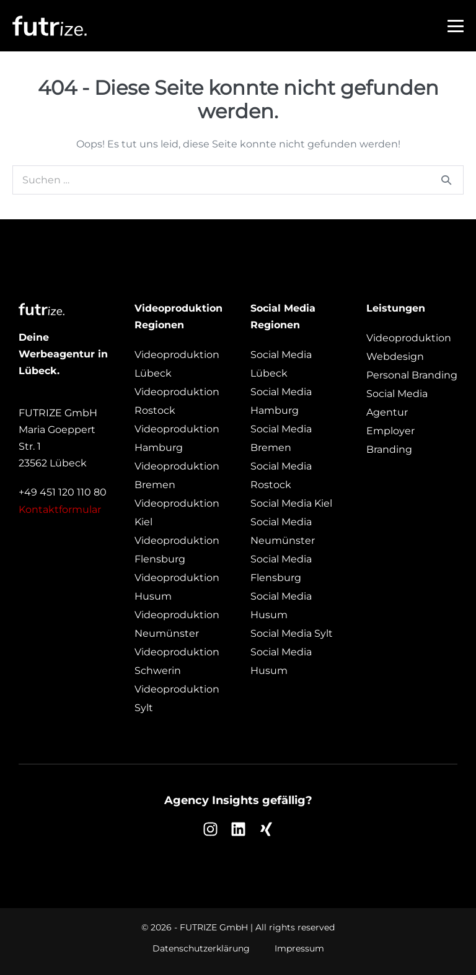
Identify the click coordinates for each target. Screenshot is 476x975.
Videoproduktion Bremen (176, 475)
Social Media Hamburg (281, 401)
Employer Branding (390, 440)
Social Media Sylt (291, 633)
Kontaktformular (60, 509)
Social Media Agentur (397, 403)
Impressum (299, 948)
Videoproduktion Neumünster (176, 624)
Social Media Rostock (281, 475)
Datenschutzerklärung (201, 948)
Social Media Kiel (291, 503)
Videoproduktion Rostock (176, 401)
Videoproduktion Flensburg (176, 550)
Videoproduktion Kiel (176, 512)
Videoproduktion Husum (176, 587)
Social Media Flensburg (281, 568)
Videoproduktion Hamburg (176, 438)
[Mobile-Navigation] (455, 26)
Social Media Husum (281, 605)
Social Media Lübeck (281, 364)
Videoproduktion (408, 338)
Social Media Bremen (281, 438)
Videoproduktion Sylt (176, 698)
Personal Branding (411, 375)
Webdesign (395, 356)
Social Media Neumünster (282, 531)
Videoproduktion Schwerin (176, 661)
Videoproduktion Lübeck (176, 364)
